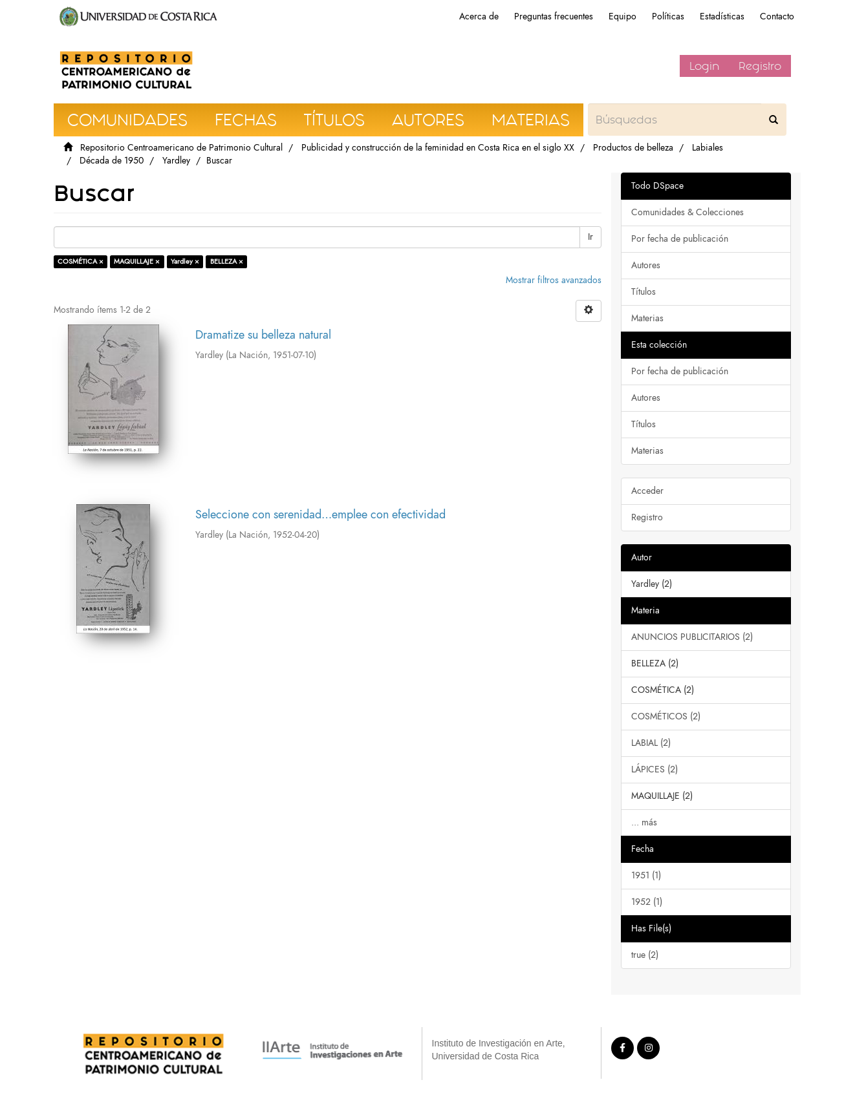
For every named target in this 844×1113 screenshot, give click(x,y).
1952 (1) (646, 902)
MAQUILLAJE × (137, 261)
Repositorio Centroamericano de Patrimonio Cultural (181, 148)
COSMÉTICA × (80, 261)
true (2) (644, 955)
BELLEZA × (226, 261)
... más (644, 822)
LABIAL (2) (651, 743)
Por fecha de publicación (679, 239)
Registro (760, 66)
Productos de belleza (633, 148)
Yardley (176, 160)
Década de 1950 (112, 160)
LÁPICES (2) (654, 769)
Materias (647, 318)
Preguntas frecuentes (553, 16)
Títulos (643, 292)
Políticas (668, 16)
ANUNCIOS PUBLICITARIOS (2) (692, 637)
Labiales (707, 148)
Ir (590, 237)
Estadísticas (722, 16)
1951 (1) (646, 875)
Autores (645, 265)
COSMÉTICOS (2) (665, 716)
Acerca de (479, 16)
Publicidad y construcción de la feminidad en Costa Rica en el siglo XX (437, 148)
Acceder (647, 491)
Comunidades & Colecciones (687, 212)
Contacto (777, 16)
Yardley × (185, 261)
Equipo (622, 16)
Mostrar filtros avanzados (553, 280)
